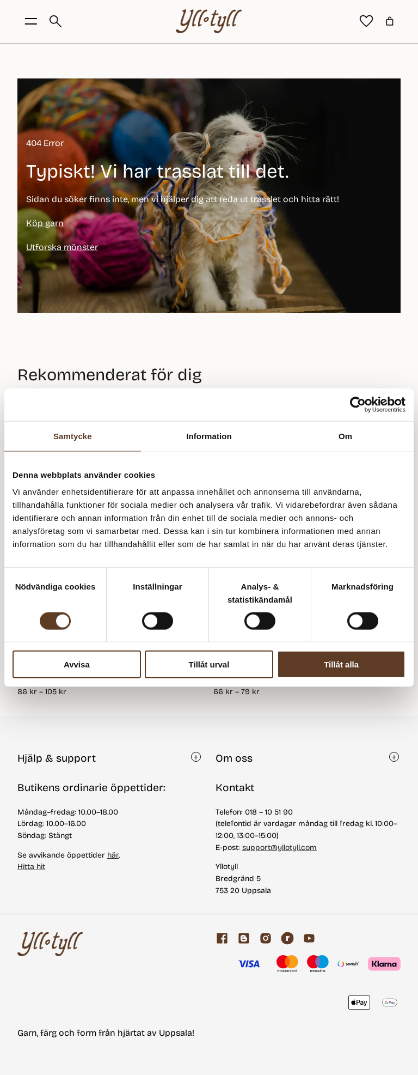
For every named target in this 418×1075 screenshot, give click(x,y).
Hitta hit (31, 866)
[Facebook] (222, 938)
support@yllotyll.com (279, 847)
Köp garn (45, 223)
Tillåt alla (341, 664)
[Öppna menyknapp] (31, 21)
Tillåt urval (209, 664)
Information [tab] (209, 435)
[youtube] (309, 938)
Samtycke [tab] (72, 435)
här (113, 855)
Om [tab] (345, 435)
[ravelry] (287, 938)
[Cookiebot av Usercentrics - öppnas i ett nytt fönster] (357, 404)
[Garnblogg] (243, 938)
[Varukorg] (390, 21)
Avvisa (77, 664)
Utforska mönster (62, 247)
